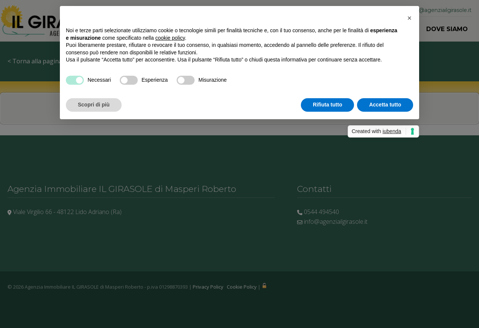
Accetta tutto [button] (385, 105)
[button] (409, 18)
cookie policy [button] (170, 38)
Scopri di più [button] (94, 105)
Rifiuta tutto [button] (327, 105)
